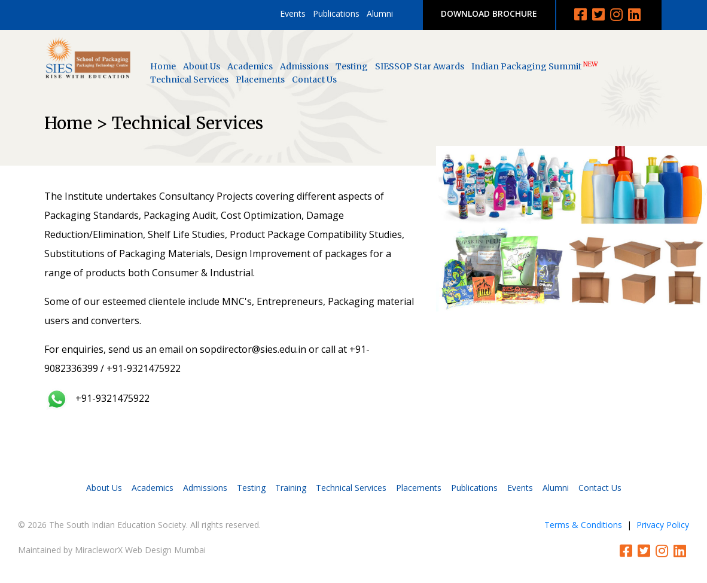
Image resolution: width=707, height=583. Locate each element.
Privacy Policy (662, 524)
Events (293, 13)
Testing (352, 66)
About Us (201, 66)
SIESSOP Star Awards (419, 66)
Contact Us (314, 79)
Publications (336, 13)
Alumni (380, 13)
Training (290, 487)
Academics (250, 66)
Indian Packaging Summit (534, 66)
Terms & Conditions (583, 524)
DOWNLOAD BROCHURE (489, 13)
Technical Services (189, 79)
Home (163, 66)
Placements (260, 79)
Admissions (304, 66)
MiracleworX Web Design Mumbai (140, 549)
